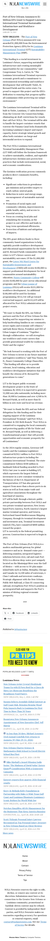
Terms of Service (25, 875)
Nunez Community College (26, 277)
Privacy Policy (25, 870)
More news (8, 833)
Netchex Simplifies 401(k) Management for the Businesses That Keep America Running (24, 810)
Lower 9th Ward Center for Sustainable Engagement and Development (21, 264)
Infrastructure (20, 629)
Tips (25, 880)
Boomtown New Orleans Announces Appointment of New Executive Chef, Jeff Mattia (23, 722)
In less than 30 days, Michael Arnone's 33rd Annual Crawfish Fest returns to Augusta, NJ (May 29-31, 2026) (23, 736)
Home (25, 856)
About (25, 860)
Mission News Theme (17, 937)
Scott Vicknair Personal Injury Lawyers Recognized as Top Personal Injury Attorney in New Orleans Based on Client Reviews (24, 822)
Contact (25, 865)
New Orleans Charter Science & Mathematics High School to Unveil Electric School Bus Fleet (24, 751)
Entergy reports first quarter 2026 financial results (24, 781)
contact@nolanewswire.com (18, 921)
